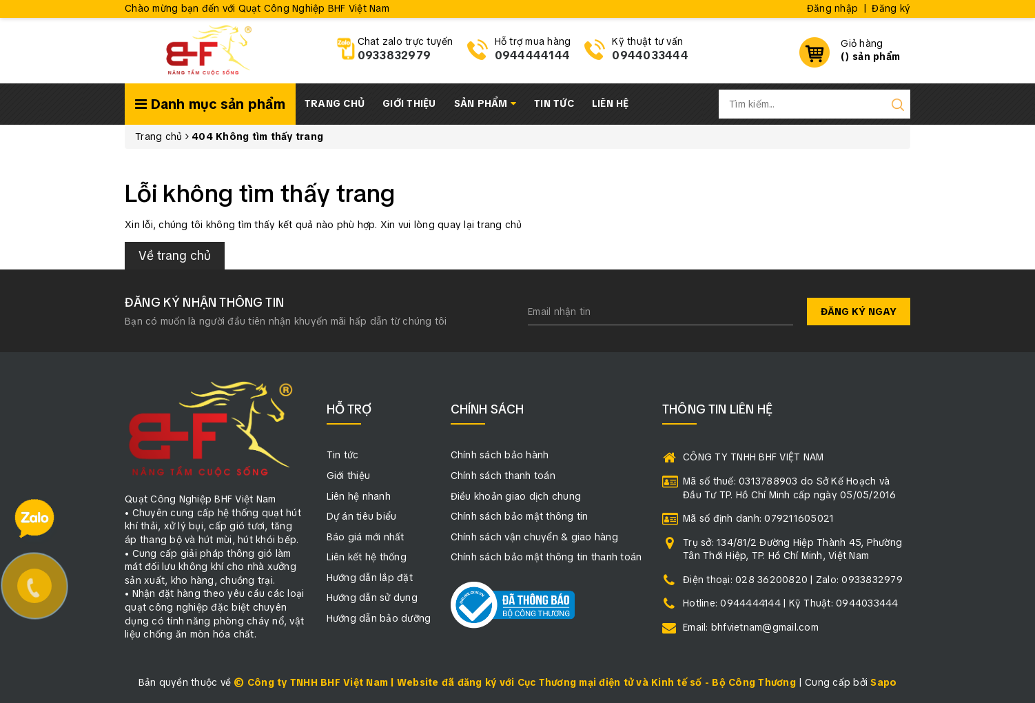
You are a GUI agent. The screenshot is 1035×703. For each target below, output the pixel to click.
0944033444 (650, 55)
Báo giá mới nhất (365, 537)
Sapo (883, 682)
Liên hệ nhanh (359, 496)
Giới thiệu (409, 103)
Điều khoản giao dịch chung (516, 496)
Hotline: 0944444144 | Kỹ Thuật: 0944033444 (791, 603)
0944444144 (533, 55)
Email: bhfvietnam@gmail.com (751, 627)
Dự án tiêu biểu (362, 516)
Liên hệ (610, 103)
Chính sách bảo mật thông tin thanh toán (546, 557)
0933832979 (394, 55)
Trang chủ (335, 103)
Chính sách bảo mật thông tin (519, 516)
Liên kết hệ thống (367, 557)
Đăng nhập (832, 8)
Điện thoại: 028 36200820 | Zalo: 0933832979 (793, 579)
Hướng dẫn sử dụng (372, 597)
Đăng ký (891, 8)
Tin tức (554, 103)
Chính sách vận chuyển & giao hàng (534, 537)
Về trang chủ (175, 255)
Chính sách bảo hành (500, 455)
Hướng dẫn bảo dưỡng (379, 618)
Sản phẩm (485, 103)
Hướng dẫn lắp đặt (370, 577)
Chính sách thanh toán (503, 475)
